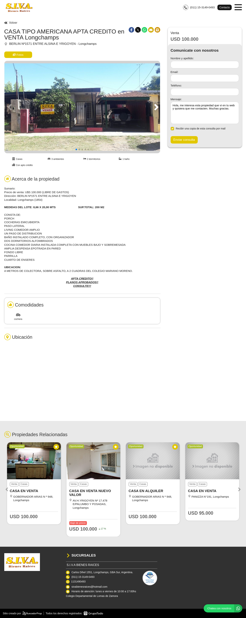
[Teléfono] (205, 92)
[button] (155, 107)
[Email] (205, 78)
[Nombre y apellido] (205, 64)
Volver (10, 22)
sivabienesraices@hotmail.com (89, 586)
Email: (174, 72)
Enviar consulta (184, 139)
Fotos (18, 54)
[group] (82, 107)
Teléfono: (176, 85)
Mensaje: (176, 99)
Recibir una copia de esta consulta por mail (198, 128)
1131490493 (78, 581)
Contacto (224, 7)
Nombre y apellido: (182, 58)
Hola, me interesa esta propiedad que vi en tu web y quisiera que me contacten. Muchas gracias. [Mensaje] (205, 113)
